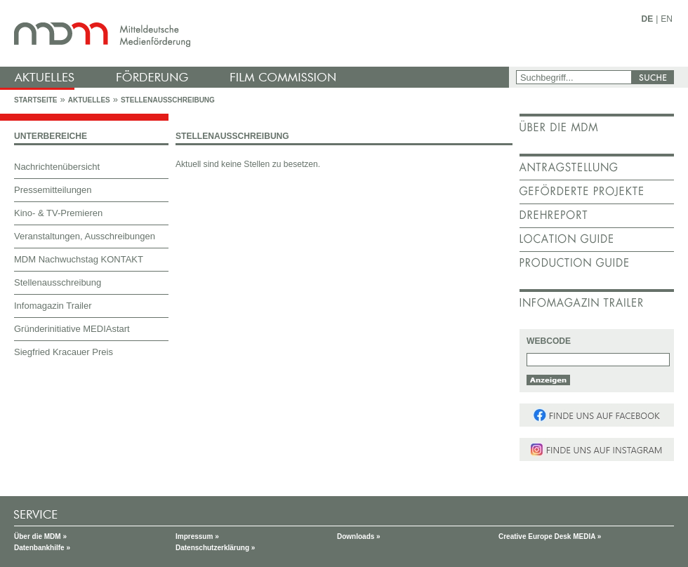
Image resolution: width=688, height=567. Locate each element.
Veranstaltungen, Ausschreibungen (84, 236)
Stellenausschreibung (168, 100)
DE (648, 19)
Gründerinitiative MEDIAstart (72, 328)
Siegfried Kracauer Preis (63, 352)
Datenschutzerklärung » (215, 548)
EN (667, 19)
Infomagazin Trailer (53, 305)
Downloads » (359, 536)
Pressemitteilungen (53, 190)
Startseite (35, 100)
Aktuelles (89, 100)
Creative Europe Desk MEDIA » (549, 536)
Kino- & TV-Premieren (58, 213)
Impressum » (197, 536)
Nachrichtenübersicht (57, 166)
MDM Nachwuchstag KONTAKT (78, 259)
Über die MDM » (40, 536)
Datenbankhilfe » (42, 548)
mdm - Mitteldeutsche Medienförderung (256, 33)
